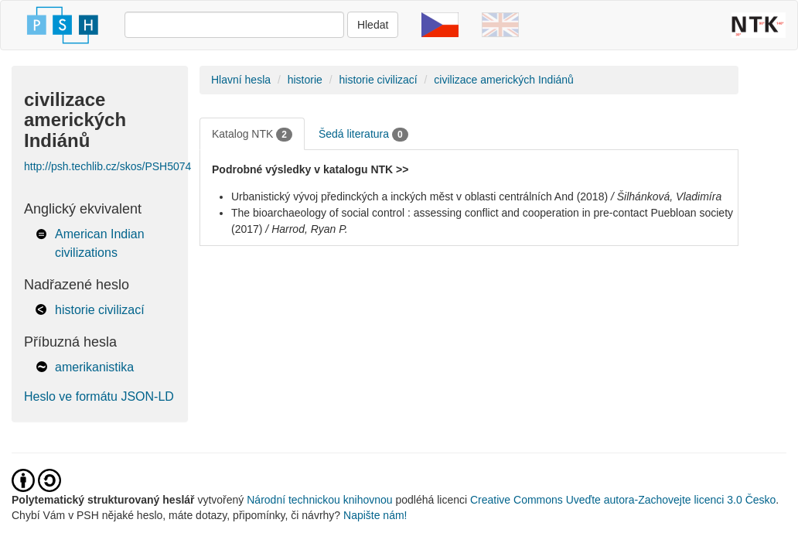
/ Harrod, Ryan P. (306, 229)
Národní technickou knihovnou (319, 500)
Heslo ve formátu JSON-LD (99, 396)
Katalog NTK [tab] (252, 135)
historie (305, 79)
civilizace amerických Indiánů (504, 79)
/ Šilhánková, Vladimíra (666, 196)
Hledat (372, 25)
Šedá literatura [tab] (363, 135)
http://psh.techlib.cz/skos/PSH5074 (107, 166)
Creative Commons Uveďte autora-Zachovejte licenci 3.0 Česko (623, 500)
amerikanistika (94, 367)
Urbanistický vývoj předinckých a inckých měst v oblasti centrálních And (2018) (419, 196)
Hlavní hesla (241, 79)
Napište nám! (375, 515)
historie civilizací (100, 309)
